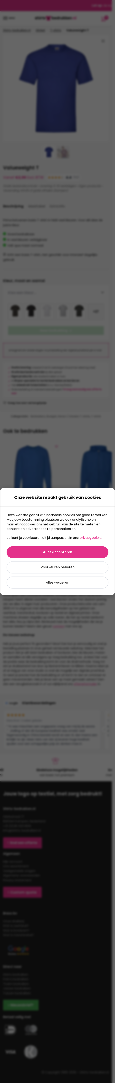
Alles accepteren (57, 552)
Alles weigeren (57, 582)
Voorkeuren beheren (58, 567)
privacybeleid (90, 537)
